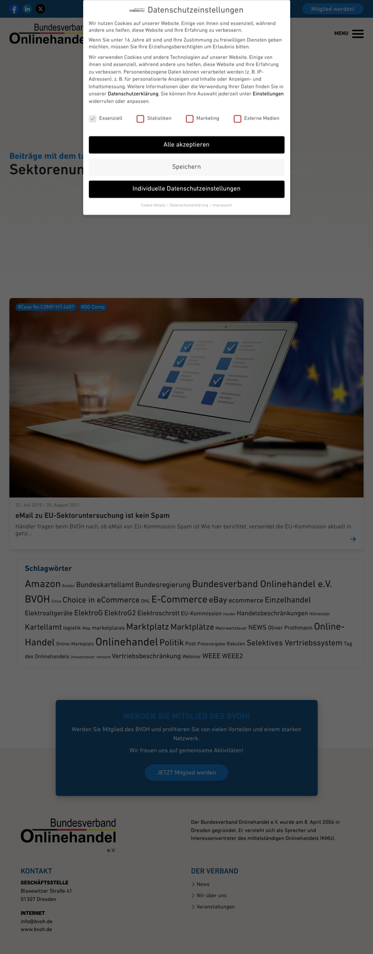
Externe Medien (257, 96)
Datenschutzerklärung (133, 72)
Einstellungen (268, 72)
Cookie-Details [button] (154, 183)
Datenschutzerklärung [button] (189, 183)
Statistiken (154, 96)
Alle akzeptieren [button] (186, 122)
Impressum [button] (222, 183)
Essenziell (105, 96)
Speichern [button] (186, 145)
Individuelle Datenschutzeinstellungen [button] (186, 167)
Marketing (202, 96)
